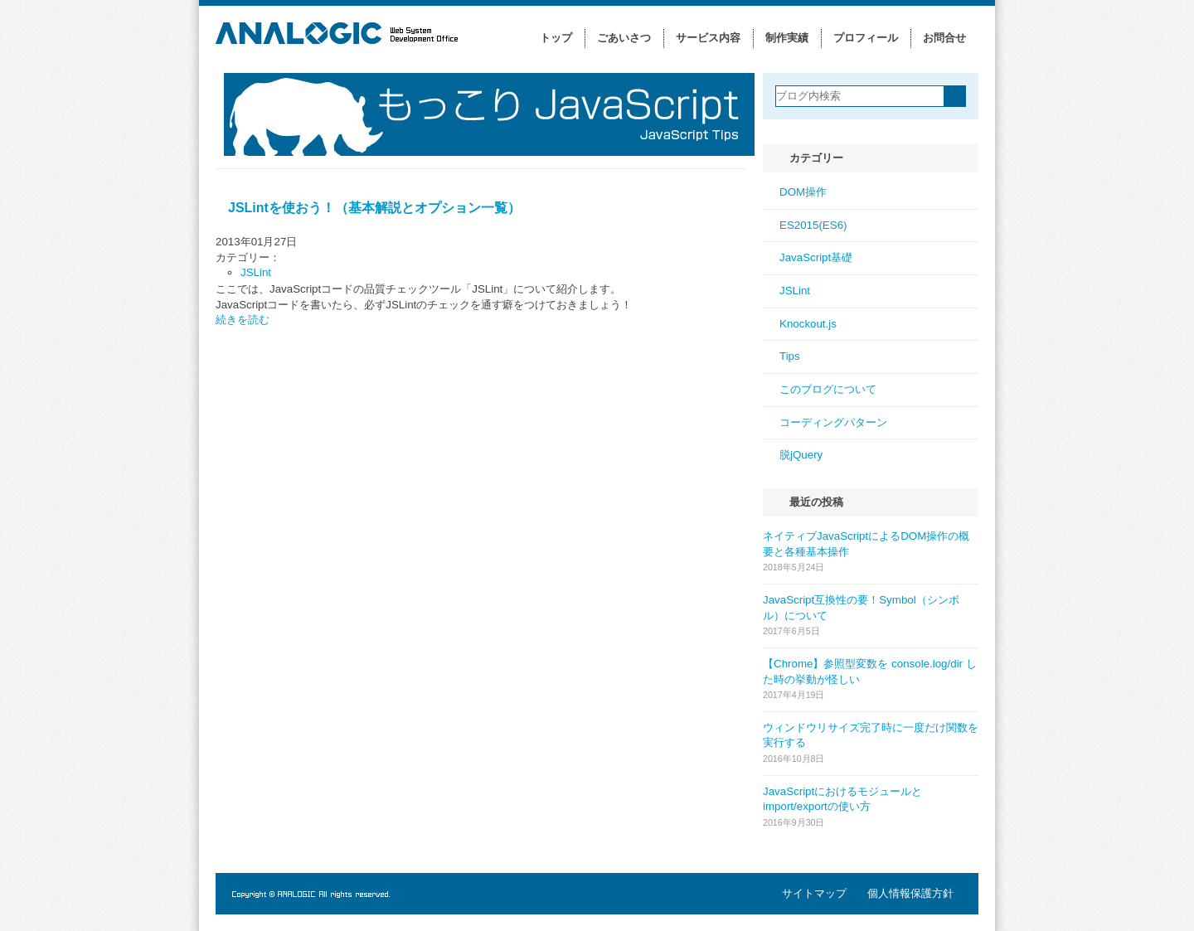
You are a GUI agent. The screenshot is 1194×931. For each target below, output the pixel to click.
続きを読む (242, 319)
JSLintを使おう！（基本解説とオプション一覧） (374, 208)
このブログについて (827, 389)
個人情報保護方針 (910, 893)
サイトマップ (814, 893)
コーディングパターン (833, 422)
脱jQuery (801, 455)
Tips (789, 356)
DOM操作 (803, 192)
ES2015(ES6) (813, 225)
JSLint (255, 272)
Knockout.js (808, 324)
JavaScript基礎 (815, 257)
